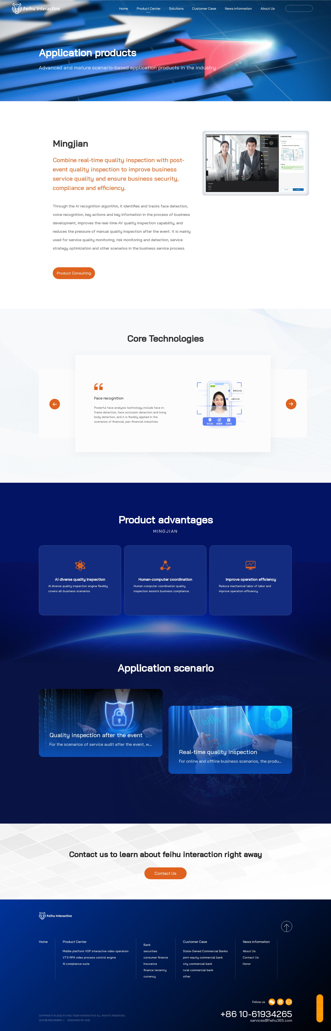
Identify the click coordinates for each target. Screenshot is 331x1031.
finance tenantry (155, 970)
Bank (147, 945)
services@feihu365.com (271, 1020)
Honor (247, 964)
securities (150, 951)
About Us (267, 8)
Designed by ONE (78, 1020)
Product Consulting (74, 273)
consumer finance (156, 957)
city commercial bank (197, 964)
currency (150, 976)
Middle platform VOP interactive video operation (96, 951)
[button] (291, 404)
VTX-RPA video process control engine (89, 957)
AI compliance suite (76, 964)
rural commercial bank (198, 970)
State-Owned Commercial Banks (205, 951)
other (186, 976)
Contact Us (165, 873)
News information (238, 8)
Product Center (148, 8)
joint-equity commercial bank (203, 957)
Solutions (176, 8)
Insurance (150, 964)
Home (123, 8)
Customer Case (204, 8)
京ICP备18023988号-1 (51, 1020)
